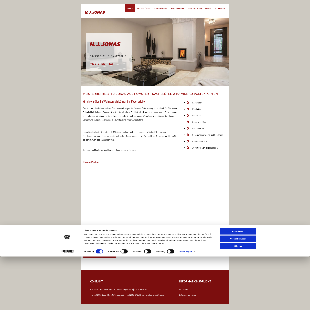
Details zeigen (185, 305)
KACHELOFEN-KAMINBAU (108, 55)
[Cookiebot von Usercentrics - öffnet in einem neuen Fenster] (67, 305)
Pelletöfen (177, 8)
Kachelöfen (143, 8)
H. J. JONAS (95, 12)
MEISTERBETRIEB (101, 63)
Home (130, 8)
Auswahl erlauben (238, 292)
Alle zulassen (238, 285)
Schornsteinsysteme (199, 8)
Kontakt (220, 8)
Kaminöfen (160, 8)
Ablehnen (238, 300)
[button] (99, 255)
